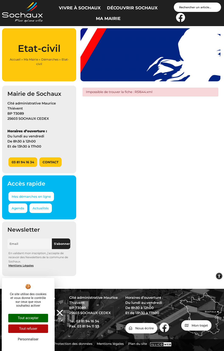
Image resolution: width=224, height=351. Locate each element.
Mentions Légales (21, 265)
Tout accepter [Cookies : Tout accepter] (28, 318)
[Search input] (197, 7)
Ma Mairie (31, 59)
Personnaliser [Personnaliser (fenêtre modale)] (28, 339)
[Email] (29, 243)
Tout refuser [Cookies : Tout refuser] (28, 329)
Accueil (15, 59)
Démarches (49, 59)
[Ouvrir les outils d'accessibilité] (219, 276)
